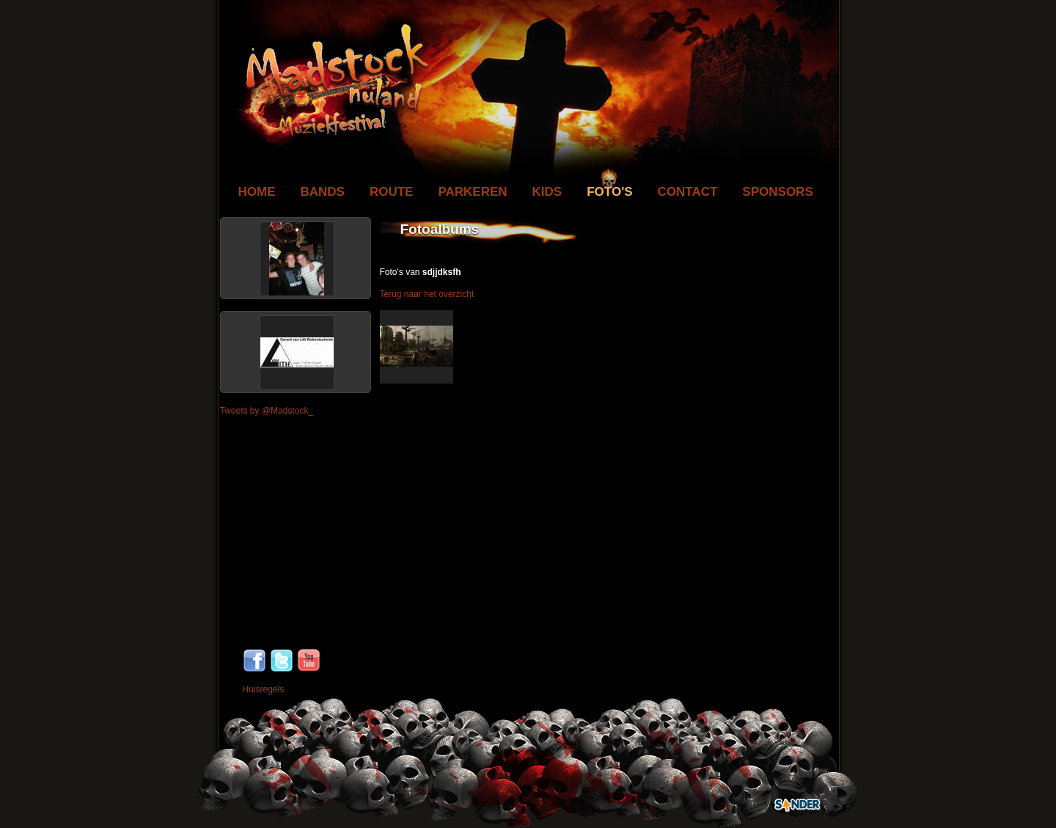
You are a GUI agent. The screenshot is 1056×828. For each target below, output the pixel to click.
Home (257, 192)
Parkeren (472, 192)
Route (392, 192)
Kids (547, 192)
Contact (688, 192)
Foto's (609, 192)
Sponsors (777, 192)
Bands (323, 192)
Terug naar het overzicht (427, 294)
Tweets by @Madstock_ (267, 411)
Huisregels (264, 689)
